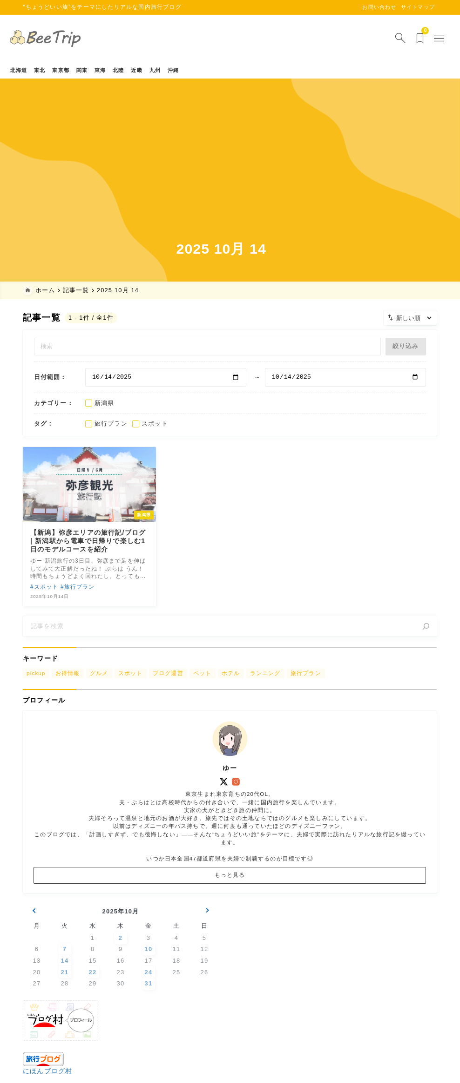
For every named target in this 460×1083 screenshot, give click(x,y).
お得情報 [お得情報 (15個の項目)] (67, 683)
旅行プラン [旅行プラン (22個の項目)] (306, 683)
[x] (223, 795)
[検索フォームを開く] (387, 38)
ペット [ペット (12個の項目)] (202, 683)
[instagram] (236, 795)
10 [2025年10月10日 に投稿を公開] (149, 968)
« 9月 (33, 932)
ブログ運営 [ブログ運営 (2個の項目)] (168, 683)
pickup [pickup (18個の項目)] (36, 683)
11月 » (208, 932)
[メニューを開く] (427, 38)
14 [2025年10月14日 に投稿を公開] (65, 980)
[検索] (426, 633)
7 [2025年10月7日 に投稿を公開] (65, 968)
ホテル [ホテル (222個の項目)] (231, 683)
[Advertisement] (230, 170)
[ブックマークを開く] (408, 38)
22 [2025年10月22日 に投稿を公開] (93, 991)
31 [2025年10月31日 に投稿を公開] (149, 1002)
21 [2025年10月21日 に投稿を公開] (65, 991)
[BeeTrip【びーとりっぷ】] (61, 38)
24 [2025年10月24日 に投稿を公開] (149, 991)
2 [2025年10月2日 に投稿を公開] (120, 957)
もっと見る (230, 889)
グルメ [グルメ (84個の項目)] (99, 683)
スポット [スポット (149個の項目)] (130, 683)
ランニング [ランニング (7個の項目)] (265, 683)
